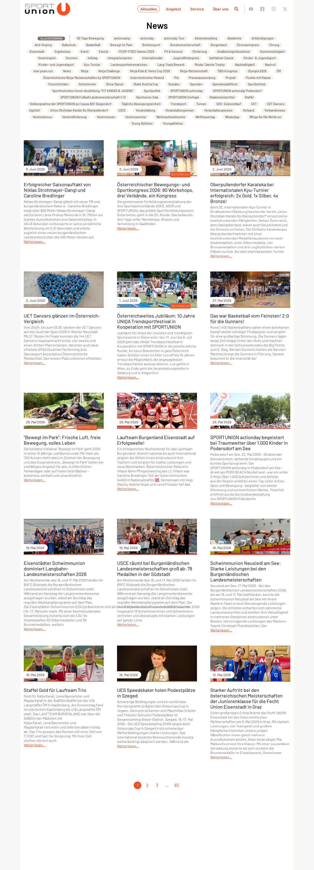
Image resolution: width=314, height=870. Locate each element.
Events (103, 51)
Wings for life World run (265, 117)
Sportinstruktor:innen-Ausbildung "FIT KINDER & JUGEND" (93, 91)
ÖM (279, 71)
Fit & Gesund (173, 51)
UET (254, 104)
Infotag (92, 58)
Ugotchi (34, 110)
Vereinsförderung (74, 117)
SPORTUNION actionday (186, 91)
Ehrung (274, 45)
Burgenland (219, 45)
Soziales (174, 84)
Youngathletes (173, 123)
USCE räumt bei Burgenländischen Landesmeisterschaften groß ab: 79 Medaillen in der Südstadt (154, 568)
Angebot (173, 8)
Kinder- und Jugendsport (56, 65)
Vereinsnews (106, 117)
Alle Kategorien (51, 38)
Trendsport (178, 104)
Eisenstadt (37, 51)
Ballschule (69, 45)
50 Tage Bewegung (90, 38)
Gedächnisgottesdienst (233, 51)
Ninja (84, 71)
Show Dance (114, 84)
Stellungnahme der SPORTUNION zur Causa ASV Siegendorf (70, 104)
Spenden (196, 84)
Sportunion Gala (147, 97)
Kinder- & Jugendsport (260, 58)
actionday (147, 38)
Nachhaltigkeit (245, 65)
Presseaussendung (202, 78)
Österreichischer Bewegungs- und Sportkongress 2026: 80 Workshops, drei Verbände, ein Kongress (155, 189)
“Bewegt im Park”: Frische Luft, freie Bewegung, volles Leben (62, 440)
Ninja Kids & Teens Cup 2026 (150, 71)
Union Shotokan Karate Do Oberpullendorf (79, 110)
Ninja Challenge (109, 71)
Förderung (200, 51)
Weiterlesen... (35, 241)
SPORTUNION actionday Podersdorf (237, 91)
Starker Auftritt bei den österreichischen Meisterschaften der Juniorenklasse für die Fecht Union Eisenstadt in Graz (246, 698)
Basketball (93, 45)
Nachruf (270, 65)
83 (176, 785)
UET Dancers (275, 104)
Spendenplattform (225, 84)
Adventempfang (206, 38)
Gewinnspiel (47, 58)
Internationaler (152, 58)
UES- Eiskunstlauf (228, 104)
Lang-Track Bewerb (171, 65)
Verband (248, 110)
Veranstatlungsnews (218, 110)
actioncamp (122, 38)
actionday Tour (174, 38)
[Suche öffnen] (236, 8)
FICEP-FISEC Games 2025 (136, 51)
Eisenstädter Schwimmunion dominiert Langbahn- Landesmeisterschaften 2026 (55, 568)
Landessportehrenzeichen (129, 65)
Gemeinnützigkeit (272, 51)
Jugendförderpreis (186, 58)
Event (85, 51)
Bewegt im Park (121, 45)
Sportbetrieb (257, 84)
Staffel (249, 97)
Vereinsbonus (42, 117)
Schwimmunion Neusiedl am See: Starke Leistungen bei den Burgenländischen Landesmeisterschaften (245, 571)
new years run (43, 71)
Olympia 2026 (257, 71)
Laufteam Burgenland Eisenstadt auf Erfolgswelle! (156, 440)
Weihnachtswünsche (170, 117)
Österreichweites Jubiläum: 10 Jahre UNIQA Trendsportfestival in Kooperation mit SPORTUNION (156, 321)
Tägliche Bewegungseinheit (141, 104)
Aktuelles (148, 8)
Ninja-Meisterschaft (194, 71)
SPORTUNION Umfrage (183, 97)
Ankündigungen (263, 38)
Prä (176, 78)
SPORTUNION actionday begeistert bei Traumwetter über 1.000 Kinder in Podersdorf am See (249, 442)
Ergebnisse (62, 51)
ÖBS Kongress (228, 71)
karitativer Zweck (221, 58)
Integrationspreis (120, 58)
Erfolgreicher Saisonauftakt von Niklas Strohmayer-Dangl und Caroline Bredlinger (57, 189)
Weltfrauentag (205, 117)
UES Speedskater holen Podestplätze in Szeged (156, 692)
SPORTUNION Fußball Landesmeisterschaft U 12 (93, 97)
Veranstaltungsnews (179, 110)
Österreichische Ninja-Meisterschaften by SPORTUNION (81, 78)
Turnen (201, 104)
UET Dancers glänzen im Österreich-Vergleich (62, 318)
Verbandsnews (274, 110)
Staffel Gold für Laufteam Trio (55, 690)
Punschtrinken (58, 84)
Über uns (221, 8)
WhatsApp (232, 117)
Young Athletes (142, 123)
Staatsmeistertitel (222, 97)
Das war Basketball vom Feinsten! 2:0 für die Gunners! (249, 318)
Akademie (234, 38)
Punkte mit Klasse (258, 78)
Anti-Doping (43, 45)
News (67, 71)
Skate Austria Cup (145, 84)
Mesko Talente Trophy (210, 65)
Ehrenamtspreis (248, 45)
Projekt (231, 78)
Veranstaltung (145, 110)
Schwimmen (87, 84)
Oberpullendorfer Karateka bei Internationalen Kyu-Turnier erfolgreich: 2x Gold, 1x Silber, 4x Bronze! (244, 192)
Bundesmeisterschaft (185, 45)
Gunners (72, 58)
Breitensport (151, 45)
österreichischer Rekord (147, 78)
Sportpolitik (152, 91)
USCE (122, 110)
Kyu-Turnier (92, 65)
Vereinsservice (135, 117)
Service (197, 8)
